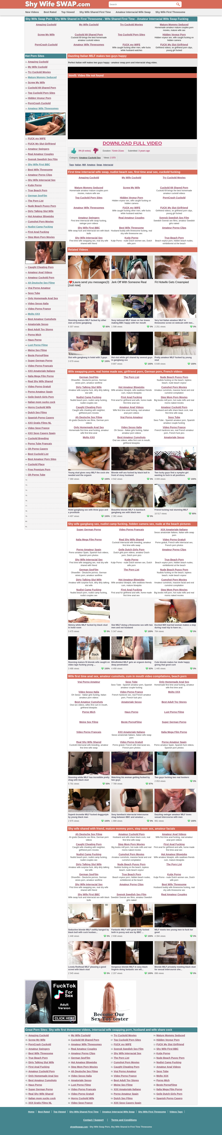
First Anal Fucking (38, 232)
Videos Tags (176, 1111)
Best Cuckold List (38, 454)
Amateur (91, 165)
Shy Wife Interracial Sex (42, 180)
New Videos (32, 12)
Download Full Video (132, 143)
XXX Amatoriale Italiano (41, 371)
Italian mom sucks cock (41, 402)
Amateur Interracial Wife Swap (133, 12)
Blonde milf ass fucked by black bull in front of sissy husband (130, 473)
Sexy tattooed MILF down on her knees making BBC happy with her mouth (130, 321)
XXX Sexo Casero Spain (42, 433)
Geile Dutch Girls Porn (41, 397)
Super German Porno (40, 360)
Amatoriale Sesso (38, 324)
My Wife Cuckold (89, 24)
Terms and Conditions (124, 1120)
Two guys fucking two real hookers (172, 777)
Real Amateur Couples (41, 154)
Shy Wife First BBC (39, 164)
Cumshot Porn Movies (41, 221)
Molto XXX (34, 314)
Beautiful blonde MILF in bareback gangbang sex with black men (128, 511)
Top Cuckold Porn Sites (131, 34)
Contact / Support (93, 1120)
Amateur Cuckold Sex (90, 158)
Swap (99, 165)
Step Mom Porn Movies (41, 237)
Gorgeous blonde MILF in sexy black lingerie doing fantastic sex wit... (129, 968)
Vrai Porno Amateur (39, 288)
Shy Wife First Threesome (170, 12)
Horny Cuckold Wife (39, 407)
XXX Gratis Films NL (39, 422)
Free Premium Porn (39, 469)
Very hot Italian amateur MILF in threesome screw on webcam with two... (174, 321)
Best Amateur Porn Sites (42, 459)
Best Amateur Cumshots (42, 319)
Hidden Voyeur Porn (174, 34)
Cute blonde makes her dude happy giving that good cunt (172, 663)
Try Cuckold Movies (131, 24)
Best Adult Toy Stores (40, 329)
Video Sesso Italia (38, 303)
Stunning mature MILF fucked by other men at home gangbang (87, 321)
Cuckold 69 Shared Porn (89, 34)
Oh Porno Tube (36, 474)
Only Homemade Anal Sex (43, 298)
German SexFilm (37, 195)
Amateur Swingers (38, 149)
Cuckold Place (36, 464)
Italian (78, 165)
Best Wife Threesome (40, 169)
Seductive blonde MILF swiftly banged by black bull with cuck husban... (88, 931)
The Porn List (35, 200)
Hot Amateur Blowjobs (41, 216)
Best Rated (50, 12)
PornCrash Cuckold (46, 44)
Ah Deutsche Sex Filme (41, 282)
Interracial (108, 165)
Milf (84, 165)
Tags (71, 165)
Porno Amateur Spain (40, 391)
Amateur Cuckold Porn (41, 277)
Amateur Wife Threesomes (89, 44)
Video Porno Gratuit (39, 386)
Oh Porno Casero (38, 448)
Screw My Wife (46, 34)
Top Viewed (68, 12)
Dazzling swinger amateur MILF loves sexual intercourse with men (173, 815)
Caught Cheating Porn (41, 267)
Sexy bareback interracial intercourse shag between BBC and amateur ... (129, 815)
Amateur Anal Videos (40, 272)
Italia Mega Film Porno (41, 376)
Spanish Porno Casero (41, 417)
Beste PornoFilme (38, 355)
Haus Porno (35, 339)
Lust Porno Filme (38, 345)
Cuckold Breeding (38, 438)
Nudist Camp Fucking (40, 226)
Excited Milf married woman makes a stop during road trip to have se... (175, 626)
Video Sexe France (38, 428)
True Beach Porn (37, 190)
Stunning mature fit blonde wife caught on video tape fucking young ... (89, 663)
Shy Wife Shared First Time (95, 12)
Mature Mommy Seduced (174, 24)
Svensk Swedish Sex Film (43, 159)
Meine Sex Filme (37, 350)
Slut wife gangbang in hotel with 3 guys (87, 357)
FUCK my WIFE (131, 44)
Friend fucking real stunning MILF (171, 510)
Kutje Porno (35, 185)
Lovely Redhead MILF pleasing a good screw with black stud (87, 968)
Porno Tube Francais (40, 443)
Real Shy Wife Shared (40, 381)
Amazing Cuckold (46, 24)
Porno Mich (34, 334)
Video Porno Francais (40, 365)
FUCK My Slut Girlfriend (174, 44)
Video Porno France (39, 308)
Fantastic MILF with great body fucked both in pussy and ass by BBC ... (130, 931)
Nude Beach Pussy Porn (42, 206)
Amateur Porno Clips (40, 174)
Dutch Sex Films (37, 412)
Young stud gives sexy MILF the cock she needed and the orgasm (88, 473)
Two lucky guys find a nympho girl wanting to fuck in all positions (172, 473)
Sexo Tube (34, 293)
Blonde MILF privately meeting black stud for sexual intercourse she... (175, 968)
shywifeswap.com (79, 1127)
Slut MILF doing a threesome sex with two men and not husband (132, 626)
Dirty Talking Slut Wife (40, 211)
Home (31, 1111)
